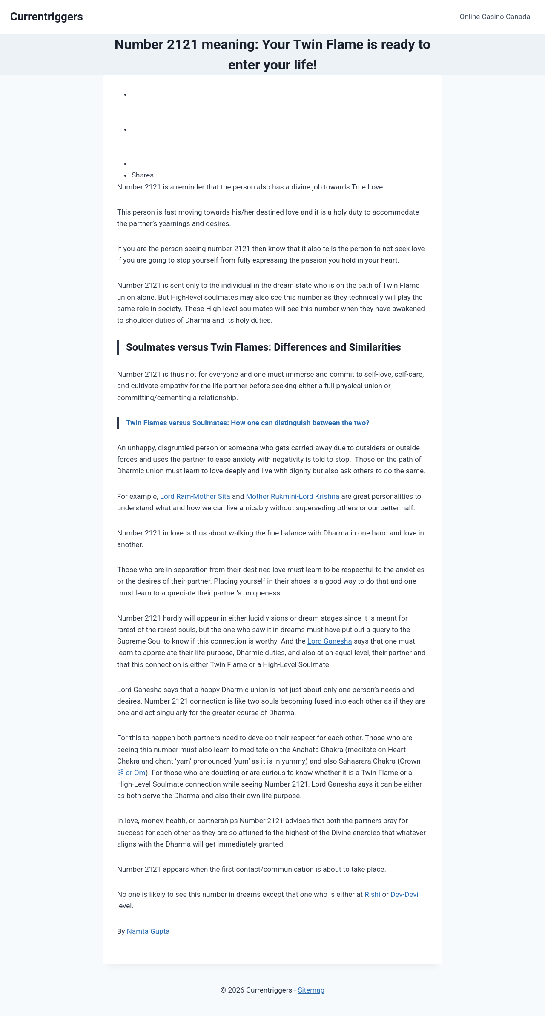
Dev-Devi (404, 894)
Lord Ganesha (329, 641)
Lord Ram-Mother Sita (195, 496)
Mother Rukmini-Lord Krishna (293, 496)
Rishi (372, 894)
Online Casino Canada (495, 16)
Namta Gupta (148, 931)
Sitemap (311, 990)
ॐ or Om (131, 772)
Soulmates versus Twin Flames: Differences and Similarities (263, 347)
